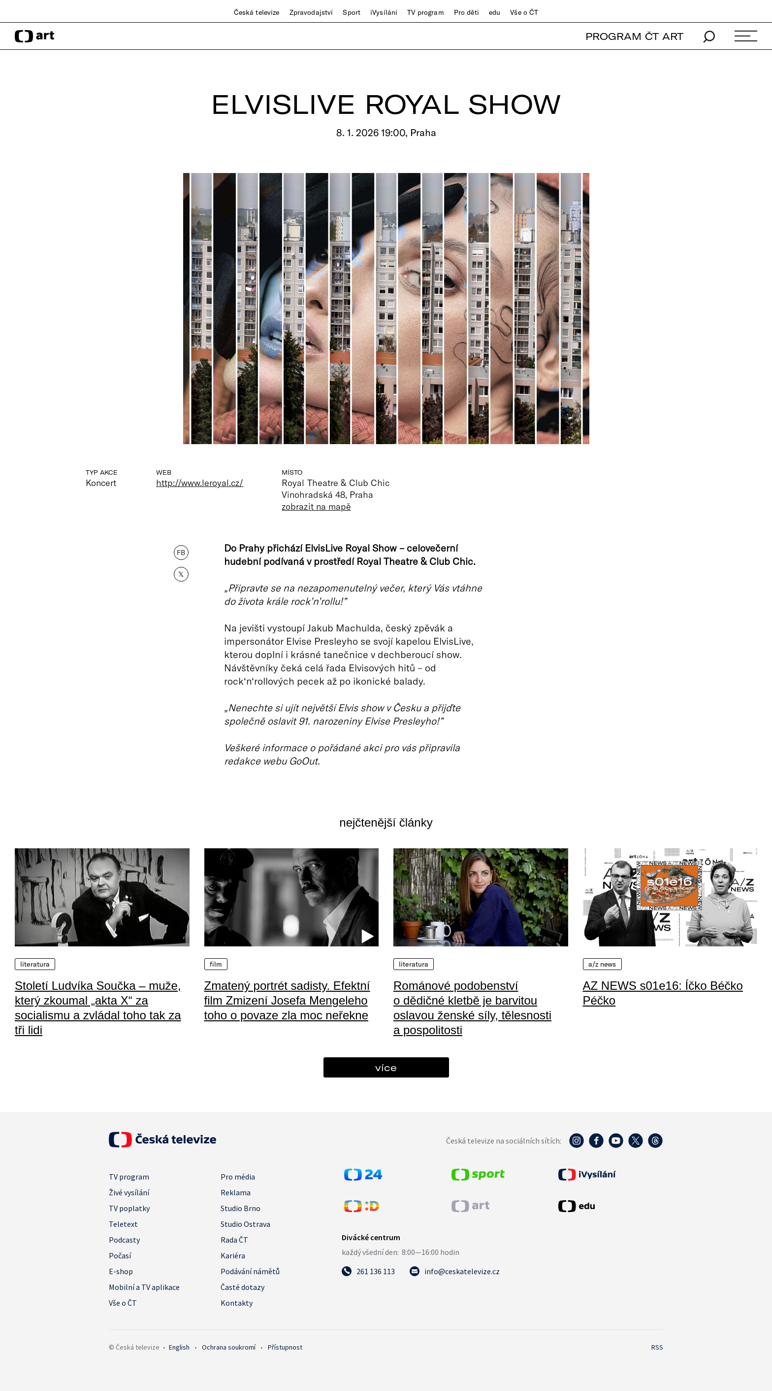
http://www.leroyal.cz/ (199, 482)
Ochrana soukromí (229, 1347)
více (386, 1067)
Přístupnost (285, 1347)
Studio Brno (240, 1208)
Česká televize (257, 12)
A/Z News (602, 964)
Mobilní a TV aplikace (144, 1287)
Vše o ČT (524, 12)
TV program (425, 12)
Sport (351, 12)
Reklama (236, 1192)
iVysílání (383, 12)
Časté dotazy (242, 1287)
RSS (657, 1347)
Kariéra (233, 1255)
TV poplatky (129, 1208)
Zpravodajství (311, 12)
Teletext (123, 1224)
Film (216, 964)
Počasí (120, 1255)
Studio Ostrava (245, 1224)
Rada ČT (234, 1240)
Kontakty (237, 1303)
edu (494, 12)
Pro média (238, 1177)
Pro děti (466, 12)
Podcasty (124, 1240)
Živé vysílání (129, 1192)
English (179, 1347)
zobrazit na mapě (316, 506)
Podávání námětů (250, 1271)
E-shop (121, 1271)
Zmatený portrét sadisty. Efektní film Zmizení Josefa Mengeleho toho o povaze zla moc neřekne (287, 1000)
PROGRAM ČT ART (634, 36)
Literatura (35, 964)
